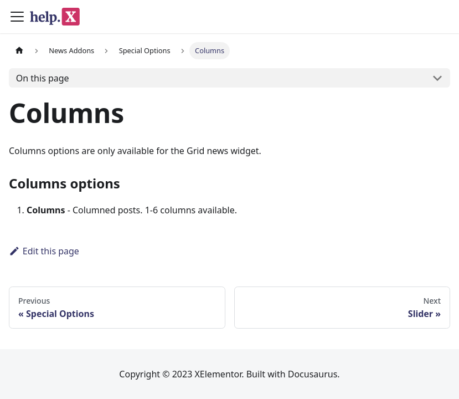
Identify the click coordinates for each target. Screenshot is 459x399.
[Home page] (19, 50)
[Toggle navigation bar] (17, 16)
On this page (42, 78)
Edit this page (44, 251)
